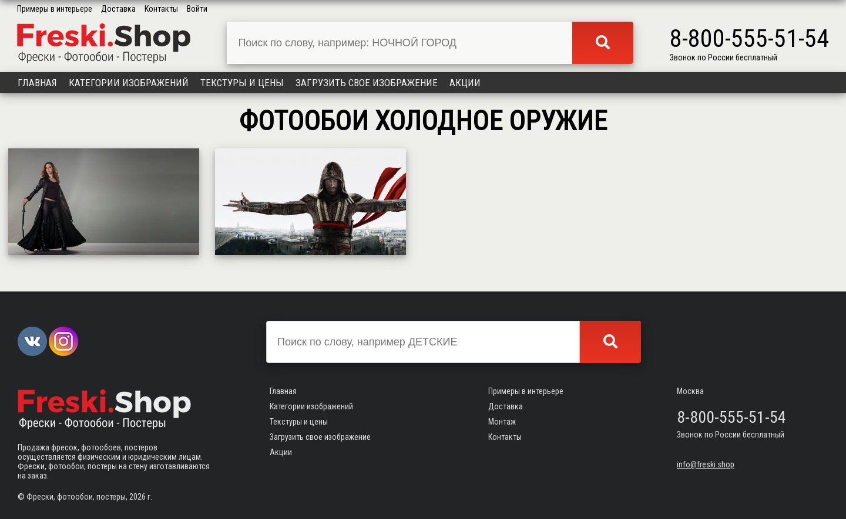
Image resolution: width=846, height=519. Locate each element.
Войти (197, 8)
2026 (137, 496)
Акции (465, 83)
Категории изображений (129, 83)
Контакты (161, 8)
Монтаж (502, 421)
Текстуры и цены (242, 83)
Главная (37, 83)
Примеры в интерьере (54, 8)
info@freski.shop (705, 464)
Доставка (118, 8)
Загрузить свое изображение (367, 83)
